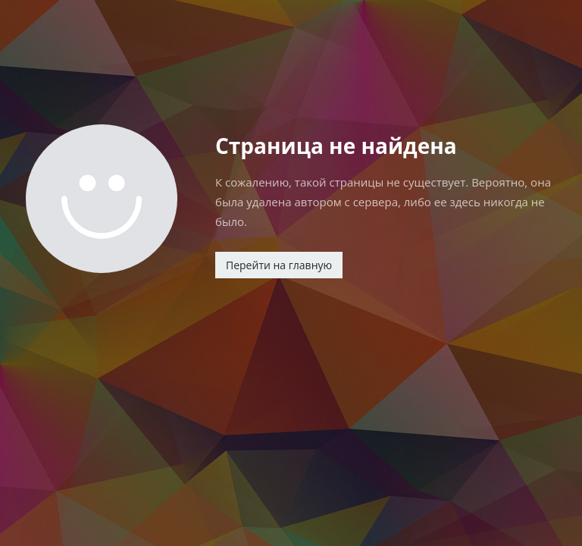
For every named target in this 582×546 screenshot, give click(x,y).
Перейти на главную (279, 265)
